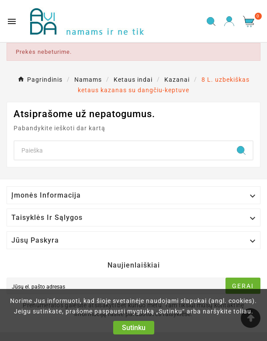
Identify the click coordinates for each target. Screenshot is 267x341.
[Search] (122, 150)
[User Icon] (229, 21)
